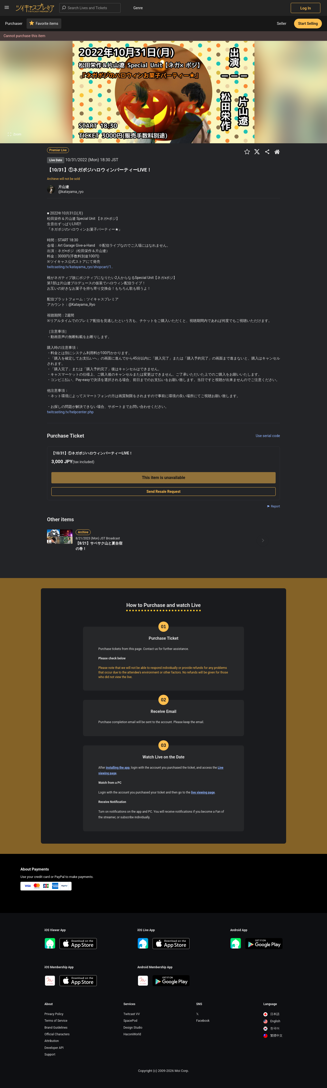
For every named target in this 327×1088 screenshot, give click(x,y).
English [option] (271, 1021)
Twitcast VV (131, 1014)
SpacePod (130, 1020)
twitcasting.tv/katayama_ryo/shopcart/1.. (80, 267)
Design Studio (132, 1027)
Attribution (51, 1041)
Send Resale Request (163, 491)
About (48, 1004)
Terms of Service (55, 1020)
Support (49, 1054)
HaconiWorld (132, 1034)
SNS (199, 1004)
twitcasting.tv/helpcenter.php (70, 412)
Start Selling (308, 23)
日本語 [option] (271, 1014)
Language (270, 1004)
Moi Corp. (181, 1071)
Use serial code (268, 436)
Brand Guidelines (55, 1027)
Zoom (14, 134)
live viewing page (203, 792)
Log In (305, 8)
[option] (273, 1014)
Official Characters (56, 1034)
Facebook (202, 1020)
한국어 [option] (271, 1028)
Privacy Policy (53, 1014)
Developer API (54, 1048)
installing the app (118, 767)
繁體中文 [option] (273, 1035)
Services (129, 1004)
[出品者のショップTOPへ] (277, 151)
